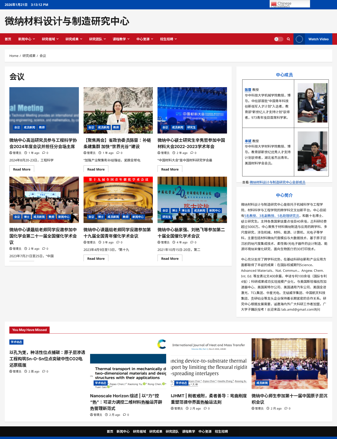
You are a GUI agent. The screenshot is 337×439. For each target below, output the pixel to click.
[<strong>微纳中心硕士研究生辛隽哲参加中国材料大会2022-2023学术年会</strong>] (192, 110)
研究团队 (95, 39)
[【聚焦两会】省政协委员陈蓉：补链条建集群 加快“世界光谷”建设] (118, 110)
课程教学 (119, 39)
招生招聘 (166, 39)
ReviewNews (188, 434)
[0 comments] (45, 151)
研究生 (191, 127)
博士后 (186, 210)
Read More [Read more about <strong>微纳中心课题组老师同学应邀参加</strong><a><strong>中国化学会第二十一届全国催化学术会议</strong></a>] (23, 258)
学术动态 (16, 342)
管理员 (17, 151)
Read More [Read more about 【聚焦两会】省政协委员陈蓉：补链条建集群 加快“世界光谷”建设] (97, 168)
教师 (42, 127)
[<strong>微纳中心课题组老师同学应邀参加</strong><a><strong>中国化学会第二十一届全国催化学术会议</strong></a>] (44, 200)
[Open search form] (288, 38)
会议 (17, 127)
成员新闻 (29, 127)
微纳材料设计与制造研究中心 (67, 21)
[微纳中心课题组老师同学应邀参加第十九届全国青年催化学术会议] (118, 200)
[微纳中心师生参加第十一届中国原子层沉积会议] (290, 363)
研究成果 (72, 39)
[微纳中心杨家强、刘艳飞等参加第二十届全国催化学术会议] (192, 200)
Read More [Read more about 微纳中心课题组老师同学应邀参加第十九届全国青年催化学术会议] (97, 258)
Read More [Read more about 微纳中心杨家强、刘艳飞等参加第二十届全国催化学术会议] (171, 258)
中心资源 (143, 39)
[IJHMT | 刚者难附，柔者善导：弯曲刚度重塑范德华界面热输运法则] (209, 363)
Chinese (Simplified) (281, 4)
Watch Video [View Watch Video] (311, 39)
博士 (26, 217)
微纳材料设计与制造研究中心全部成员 (277, 182)
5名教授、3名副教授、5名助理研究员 (271, 215)
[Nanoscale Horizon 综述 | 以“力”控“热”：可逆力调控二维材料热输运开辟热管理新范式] (128, 363)
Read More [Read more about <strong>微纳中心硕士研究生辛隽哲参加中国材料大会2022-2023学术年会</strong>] (171, 168)
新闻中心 (24, 39)
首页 (8, 39)
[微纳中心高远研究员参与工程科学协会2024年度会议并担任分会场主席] (44, 110)
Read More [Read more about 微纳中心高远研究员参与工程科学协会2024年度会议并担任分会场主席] (23, 168)
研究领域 (48, 39)
